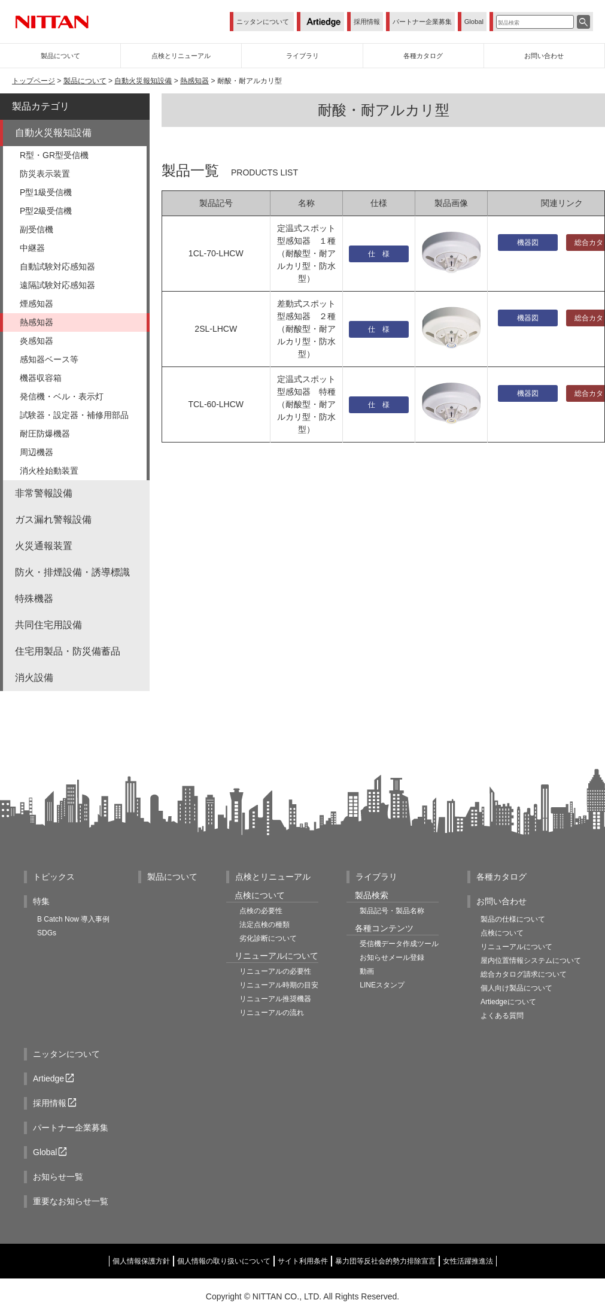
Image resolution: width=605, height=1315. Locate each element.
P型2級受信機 (46, 211)
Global (474, 21)
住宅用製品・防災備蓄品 (67, 651)
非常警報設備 (43, 493)
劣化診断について (268, 938)
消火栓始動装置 (49, 470)
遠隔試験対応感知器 (57, 285)
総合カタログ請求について (524, 974)
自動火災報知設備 (143, 81)
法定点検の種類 (264, 924)
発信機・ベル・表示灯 (62, 396)
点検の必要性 (260, 911)
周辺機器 (36, 452)
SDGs (46, 933)
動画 (367, 971)
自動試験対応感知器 (57, 266)
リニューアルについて (516, 947)
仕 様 (379, 254)
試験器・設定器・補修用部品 (74, 415)
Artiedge (54, 1078)
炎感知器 (36, 341)
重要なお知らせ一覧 (70, 1201)
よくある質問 (502, 1015)
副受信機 (36, 229)
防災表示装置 (45, 173)
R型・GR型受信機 (54, 155)
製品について (85, 81)
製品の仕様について (513, 919)
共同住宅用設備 (48, 625)
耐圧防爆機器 (45, 433)
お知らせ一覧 (58, 1176)
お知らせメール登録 (392, 957)
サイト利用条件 (303, 1261)
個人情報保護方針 (141, 1261)
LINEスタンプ (382, 985)
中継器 (32, 248)
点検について (502, 933)
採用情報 (367, 21)
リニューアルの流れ (271, 1012)
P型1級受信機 (46, 192)
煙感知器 (36, 303)
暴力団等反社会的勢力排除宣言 (385, 1261)
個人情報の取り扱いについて (223, 1261)
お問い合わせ (501, 901)
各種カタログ (501, 876)
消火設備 (34, 677)
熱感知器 (194, 81)
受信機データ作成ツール (399, 944)
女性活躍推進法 (468, 1261)
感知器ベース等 (49, 359)
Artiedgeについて (508, 1002)
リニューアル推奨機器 (275, 999)
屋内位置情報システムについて (531, 960)
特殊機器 (34, 598)
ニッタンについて (262, 21)
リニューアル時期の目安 (278, 985)
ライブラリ (376, 876)
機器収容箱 (41, 378)
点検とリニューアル (273, 876)
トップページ (33, 81)
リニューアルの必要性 (275, 971)
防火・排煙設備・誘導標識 (72, 572)
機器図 (528, 242)
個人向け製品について (516, 988)
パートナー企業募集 (422, 21)
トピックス (54, 876)
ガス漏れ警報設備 (53, 519)
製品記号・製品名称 (392, 911)
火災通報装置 (43, 546)
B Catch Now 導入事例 (73, 919)
